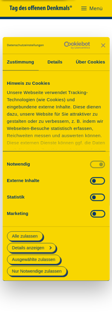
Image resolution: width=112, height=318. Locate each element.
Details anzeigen (31, 247)
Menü (91, 8)
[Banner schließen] (103, 45)
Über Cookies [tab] (90, 61)
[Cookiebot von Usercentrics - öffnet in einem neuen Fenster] (67, 45)
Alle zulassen (25, 236)
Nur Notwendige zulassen (37, 271)
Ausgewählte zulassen (33, 259)
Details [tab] (54, 61)
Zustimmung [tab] (20, 61)
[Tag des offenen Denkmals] (45, 8)
